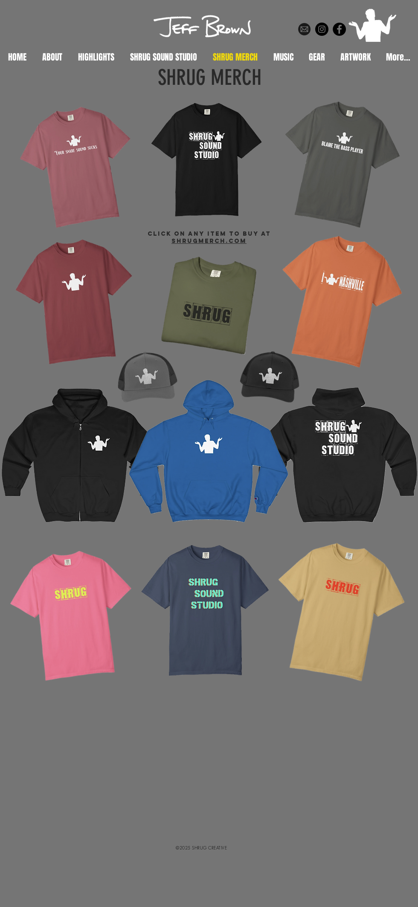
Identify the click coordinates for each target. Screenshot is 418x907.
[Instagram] (321, 29)
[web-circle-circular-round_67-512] (304, 29)
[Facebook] (339, 29)
